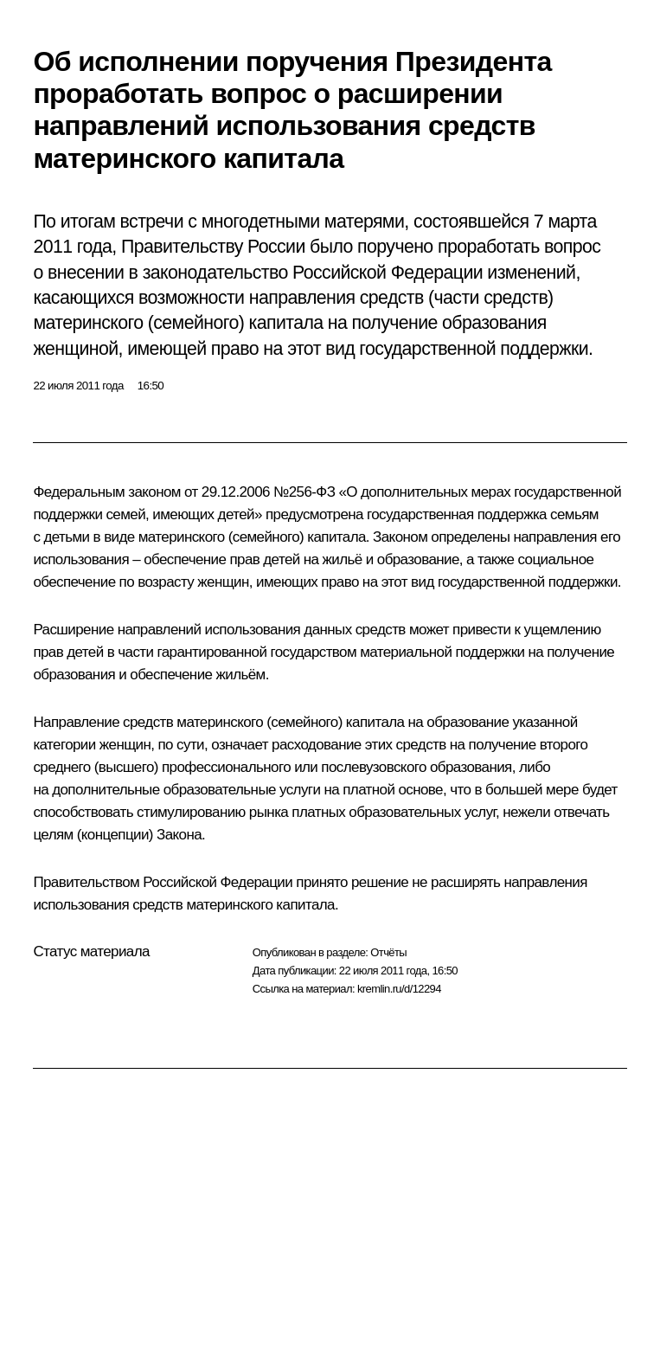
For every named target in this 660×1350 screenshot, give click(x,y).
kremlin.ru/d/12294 (399, 988)
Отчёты (388, 952)
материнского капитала (260, 905)
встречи (151, 221)
